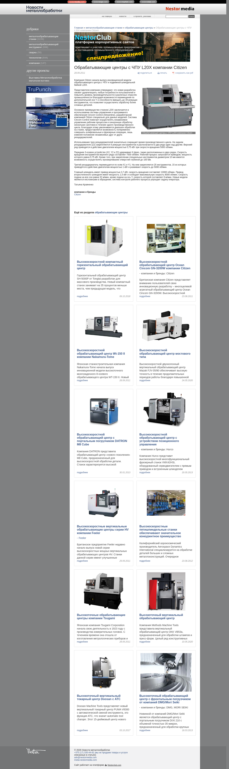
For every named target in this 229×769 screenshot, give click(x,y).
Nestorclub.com (114, 765)
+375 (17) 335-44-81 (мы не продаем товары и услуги (101, 752)
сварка (35, 52)
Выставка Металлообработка (45, 79)
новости (122, 16)
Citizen (77, 194)
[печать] (162, 73)
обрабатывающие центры (139, 27)
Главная (78, 27)
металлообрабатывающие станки (43, 37)
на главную (107, 16)
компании (37, 63)
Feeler (82, 538)
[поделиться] (144, 73)
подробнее (82, 296)
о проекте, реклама (142, 16)
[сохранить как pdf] (183, 73)
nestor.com (77, 2)
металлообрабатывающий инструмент (43, 45)
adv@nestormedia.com (85, 757)
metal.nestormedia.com (85, 760)
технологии (38, 57)
